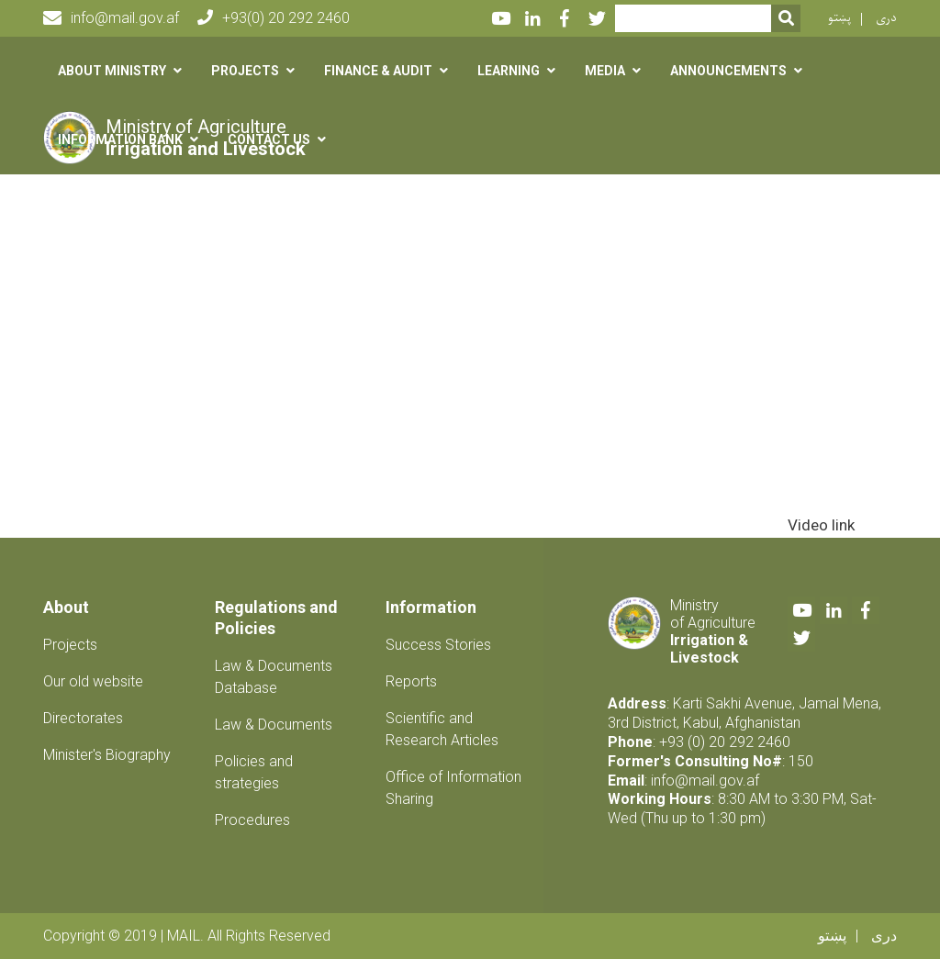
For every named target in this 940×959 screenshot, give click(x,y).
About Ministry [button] (112, 70)
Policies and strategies (254, 772)
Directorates (83, 718)
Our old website (93, 681)
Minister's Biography (107, 755)
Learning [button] (508, 70)
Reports (411, 681)
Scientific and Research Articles (442, 729)
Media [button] (605, 70)
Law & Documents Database (273, 677)
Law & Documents (273, 724)
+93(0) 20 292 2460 (273, 18)
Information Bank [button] (120, 139)
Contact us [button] (269, 139)
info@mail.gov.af (111, 18)
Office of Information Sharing (453, 788)
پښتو (839, 17)
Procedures (252, 820)
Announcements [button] (728, 70)
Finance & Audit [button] (378, 70)
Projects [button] (245, 70)
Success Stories (438, 644)
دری (886, 17)
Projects (70, 644)
